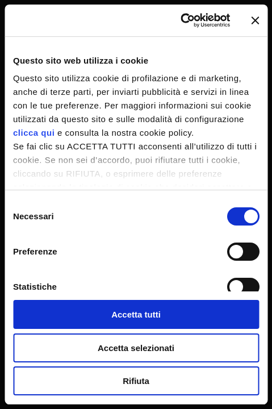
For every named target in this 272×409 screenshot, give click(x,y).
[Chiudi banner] (255, 20)
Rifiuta (136, 381)
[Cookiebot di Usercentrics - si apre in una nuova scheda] (180, 20)
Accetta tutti (136, 314)
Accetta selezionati (136, 348)
